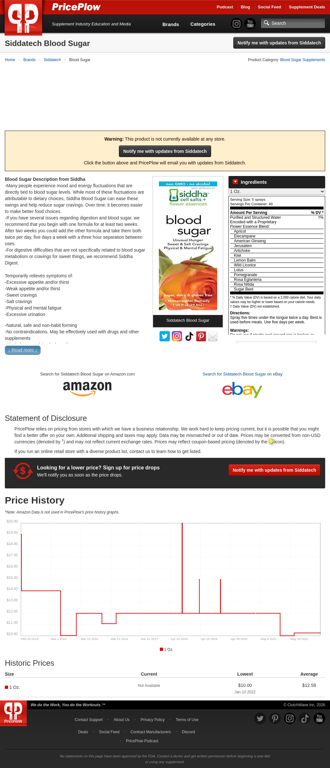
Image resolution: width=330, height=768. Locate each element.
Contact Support (89, 712)
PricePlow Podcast (142, 733)
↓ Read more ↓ (22, 343)
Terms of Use (187, 712)
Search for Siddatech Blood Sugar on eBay (243, 367)
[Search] (293, 23)
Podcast (225, 7)
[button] (165, 344)
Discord (188, 724)
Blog (245, 7)
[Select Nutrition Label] (276, 184)
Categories (203, 24)
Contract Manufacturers (151, 724)
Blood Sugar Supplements (302, 60)
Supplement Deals (307, 7)
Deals (83, 724)
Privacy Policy (153, 712)
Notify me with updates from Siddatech (279, 42)
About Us (122, 712)
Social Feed (269, 7)
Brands (170, 24)
